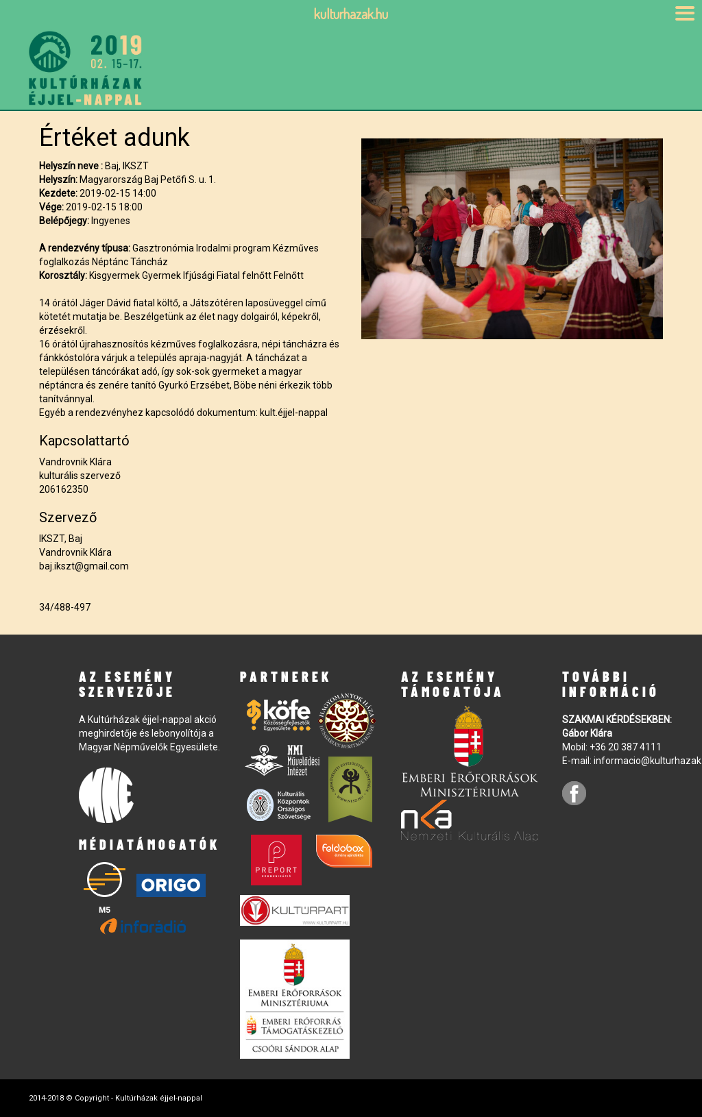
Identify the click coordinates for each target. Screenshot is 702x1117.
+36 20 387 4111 (626, 746)
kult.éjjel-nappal (294, 412)
